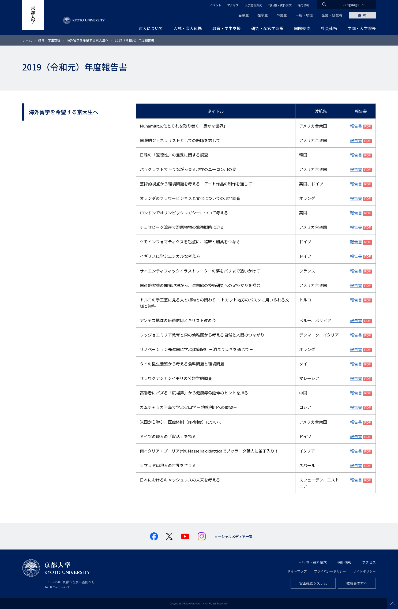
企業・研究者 (331, 15)
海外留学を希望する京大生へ (88, 40)
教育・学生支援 (49, 40)
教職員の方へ (356, 583)
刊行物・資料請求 (280, 5)
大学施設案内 (253, 5)
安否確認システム (313, 583)
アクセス (233, 5)
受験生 (243, 15)
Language (351, 4)
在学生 (262, 15)
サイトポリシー (364, 571)
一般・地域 (304, 15)
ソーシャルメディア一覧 (233, 536)
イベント (215, 5)
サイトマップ (297, 571)
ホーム (27, 40)
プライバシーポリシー (330, 571)
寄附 (362, 15)
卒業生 (281, 15)
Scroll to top (392, 603)
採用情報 (303, 5)
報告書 (356, 126)
